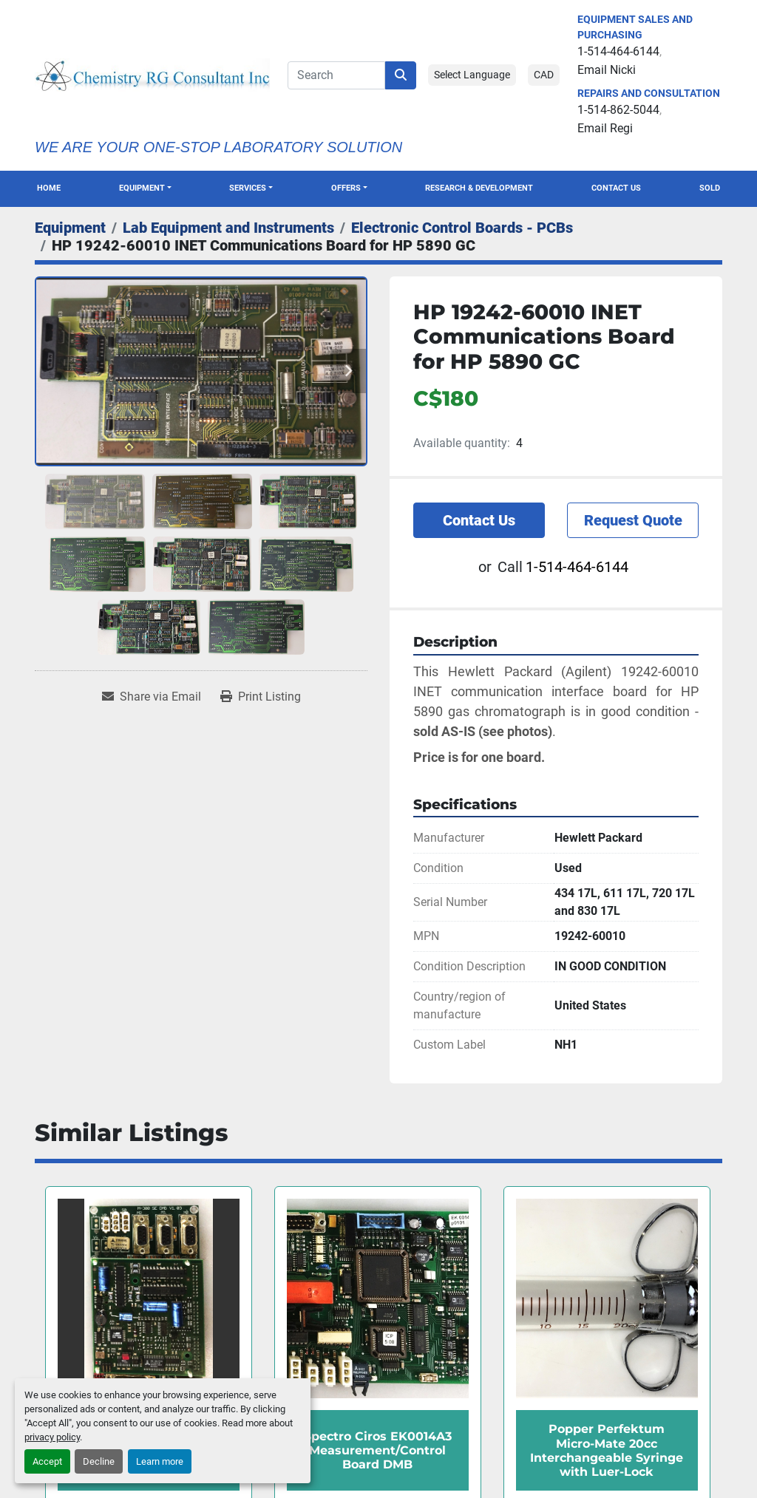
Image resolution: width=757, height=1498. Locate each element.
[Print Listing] (260, 697)
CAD (544, 75)
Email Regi (605, 128)
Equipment (142, 188)
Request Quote (633, 520)
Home (49, 188)
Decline (99, 1461)
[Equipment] (70, 227)
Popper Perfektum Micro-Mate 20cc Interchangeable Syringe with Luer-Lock (606, 1450)
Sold (709, 188)
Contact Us (616, 188)
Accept (47, 1461)
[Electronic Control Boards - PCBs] (462, 227)
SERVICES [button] (247, 188)
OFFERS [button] (346, 188)
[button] (145, 189)
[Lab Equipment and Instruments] (228, 227)
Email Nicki (606, 70)
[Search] (336, 75)
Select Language (472, 75)
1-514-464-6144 (618, 51)
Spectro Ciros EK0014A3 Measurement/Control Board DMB (378, 1450)
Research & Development (479, 188)
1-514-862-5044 (618, 110)
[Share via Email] (151, 697)
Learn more (159, 1461)
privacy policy (52, 1437)
